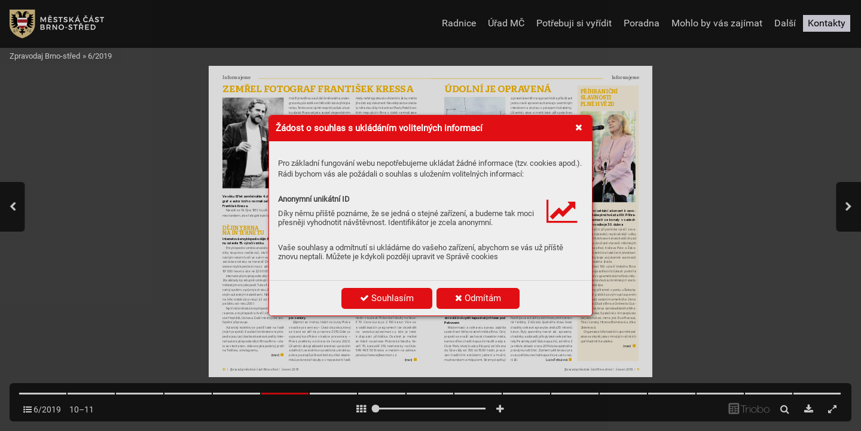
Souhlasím (387, 298)
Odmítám (478, 298)
